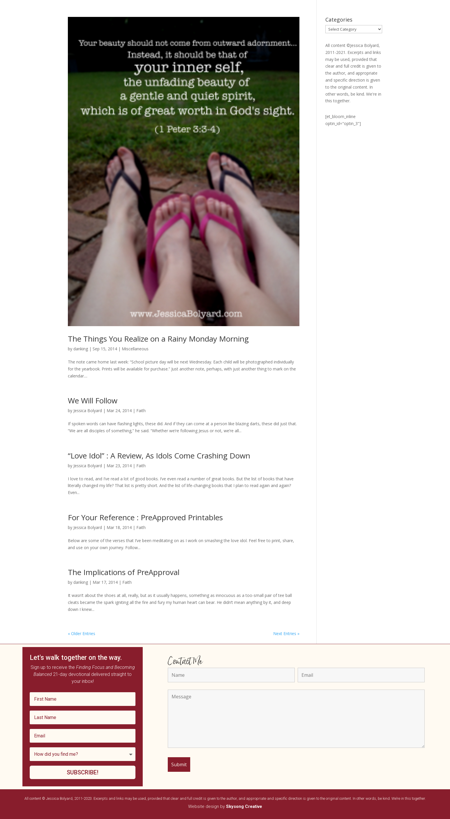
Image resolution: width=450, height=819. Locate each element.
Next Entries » (286, 633)
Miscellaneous (135, 348)
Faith (141, 410)
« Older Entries (81, 633)
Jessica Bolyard (87, 410)
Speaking (158, 23)
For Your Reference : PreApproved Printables (145, 517)
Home (120, 23)
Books (138, 23)
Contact (328, 23)
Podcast (181, 23)
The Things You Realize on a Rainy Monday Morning (158, 338)
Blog (272, 23)
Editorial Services (298, 23)
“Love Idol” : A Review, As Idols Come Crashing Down (159, 455)
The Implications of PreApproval (123, 572)
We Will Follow (92, 400)
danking (80, 348)
